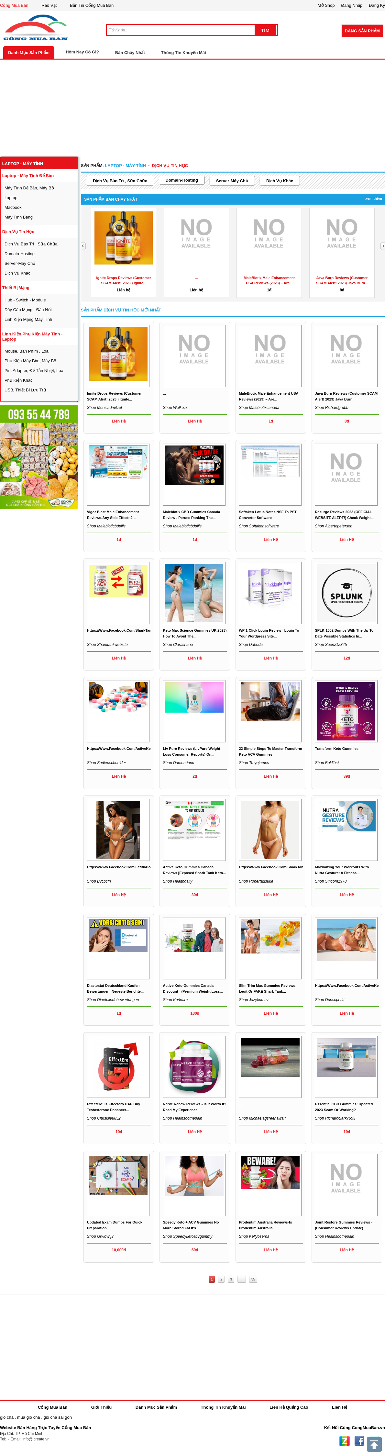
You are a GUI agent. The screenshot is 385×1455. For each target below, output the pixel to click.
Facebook (359, 1441)
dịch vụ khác (17, 273)
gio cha (7, 1417)
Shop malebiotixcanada (259, 407)
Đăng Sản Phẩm (362, 30)
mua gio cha (28, 1417)
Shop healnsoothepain (182, 1118)
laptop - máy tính (22, 163)
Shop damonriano (178, 763)
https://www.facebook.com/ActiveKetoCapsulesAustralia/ (136, 748)
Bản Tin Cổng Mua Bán (92, 5)
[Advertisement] (192, 108)
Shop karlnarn (175, 1000)
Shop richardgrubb (331, 407)
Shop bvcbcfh (99, 881)
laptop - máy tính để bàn (28, 175)
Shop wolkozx (175, 407)
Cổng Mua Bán (14, 5)
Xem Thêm (373, 198)
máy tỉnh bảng (19, 217)
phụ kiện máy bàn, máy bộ (30, 360)
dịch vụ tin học (18, 231)
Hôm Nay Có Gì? (82, 52)
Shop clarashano (178, 644)
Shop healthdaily (177, 881)
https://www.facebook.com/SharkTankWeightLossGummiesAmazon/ (145, 630)
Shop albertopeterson (333, 526)
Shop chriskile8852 (104, 1118)
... (196, 278)
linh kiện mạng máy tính (28, 319)
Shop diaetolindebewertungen (113, 1000)
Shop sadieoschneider (106, 763)
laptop (11, 197)
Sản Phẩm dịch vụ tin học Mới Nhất (121, 310)
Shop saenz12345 (331, 644)
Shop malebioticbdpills (106, 526)
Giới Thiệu (101, 1407)
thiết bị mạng (15, 287)
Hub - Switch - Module (25, 300)
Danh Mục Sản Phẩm (29, 52)
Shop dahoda (250, 644)
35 (253, 1279)
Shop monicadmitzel (104, 407)
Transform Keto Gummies (336, 748)
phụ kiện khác (19, 380)
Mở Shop (326, 5)
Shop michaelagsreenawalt (262, 1118)
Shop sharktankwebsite (107, 644)
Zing (344, 1441)
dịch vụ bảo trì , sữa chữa (31, 244)
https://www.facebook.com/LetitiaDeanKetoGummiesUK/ (136, 867)
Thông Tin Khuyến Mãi (183, 52)
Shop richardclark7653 (335, 1118)
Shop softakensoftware (259, 526)
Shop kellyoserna (254, 1236)
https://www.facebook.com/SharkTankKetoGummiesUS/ (287, 867)
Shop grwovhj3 (100, 1236)
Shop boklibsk (327, 763)
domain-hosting (20, 253)
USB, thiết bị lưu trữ (25, 390)
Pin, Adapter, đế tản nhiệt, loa (34, 370)
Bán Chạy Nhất (130, 52)
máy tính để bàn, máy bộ (29, 188)
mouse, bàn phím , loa (27, 351)
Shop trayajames (254, 763)
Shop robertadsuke (256, 881)
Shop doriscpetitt (329, 1000)
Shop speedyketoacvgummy (188, 1236)
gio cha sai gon (57, 1417)
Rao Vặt (49, 5)
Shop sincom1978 (330, 881)
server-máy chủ (20, 263)
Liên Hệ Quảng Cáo (289, 1407)
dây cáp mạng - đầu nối (28, 309)
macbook (13, 207)
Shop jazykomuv (253, 1000)
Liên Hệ (339, 1407)
